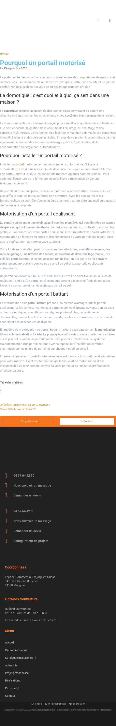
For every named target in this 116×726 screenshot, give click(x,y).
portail (19, 164)
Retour (4, 54)
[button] (58, 387)
